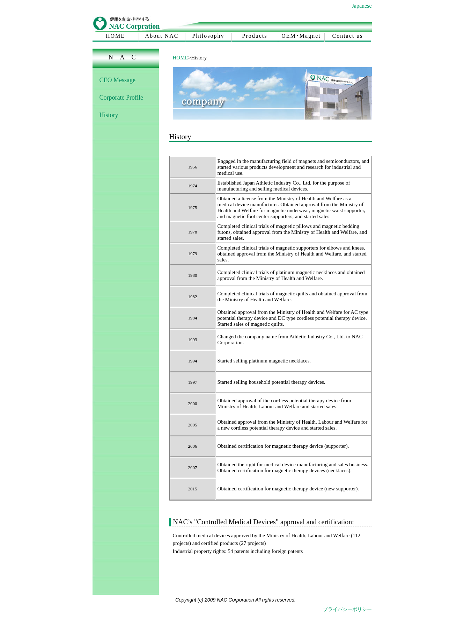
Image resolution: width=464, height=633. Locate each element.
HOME (115, 36)
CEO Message (117, 80)
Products (254, 36)
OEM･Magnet (301, 36)
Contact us (347, 36)
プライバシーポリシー (347, 609)
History (109, 115)
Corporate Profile (121, 97)
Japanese (362, 6)
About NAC (162, 36)
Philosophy (208, 36)
